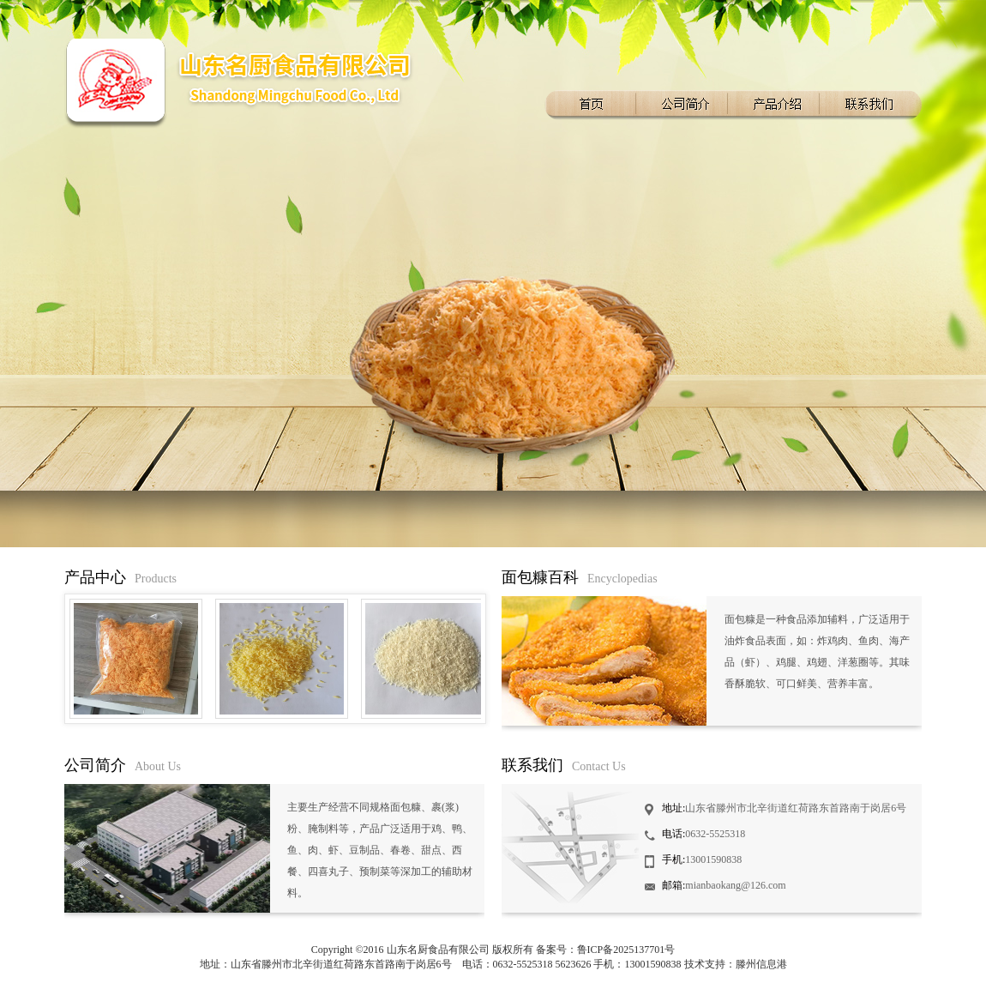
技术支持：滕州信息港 (735, 964)
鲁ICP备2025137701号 (626, 950)
